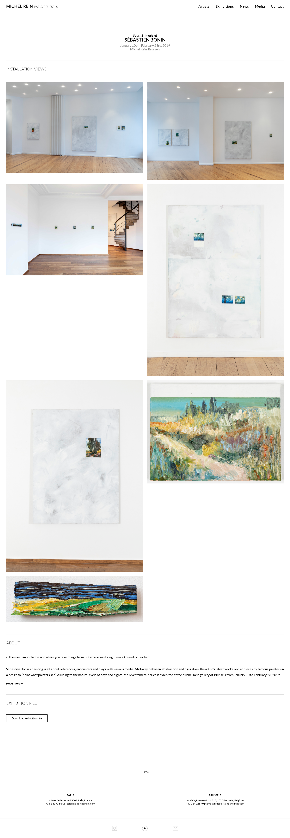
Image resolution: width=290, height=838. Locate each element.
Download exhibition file (27, 718)
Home (145, 771)
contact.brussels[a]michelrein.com (224, 803)
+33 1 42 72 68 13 (55, 803)
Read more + (14, 683)
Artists (203, 10)
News (244, 10)
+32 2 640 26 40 (195, 803)
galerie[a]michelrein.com (81, 803)
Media (260, 10)
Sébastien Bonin (145, 40)
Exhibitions (225, 10)
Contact (277, 10)
